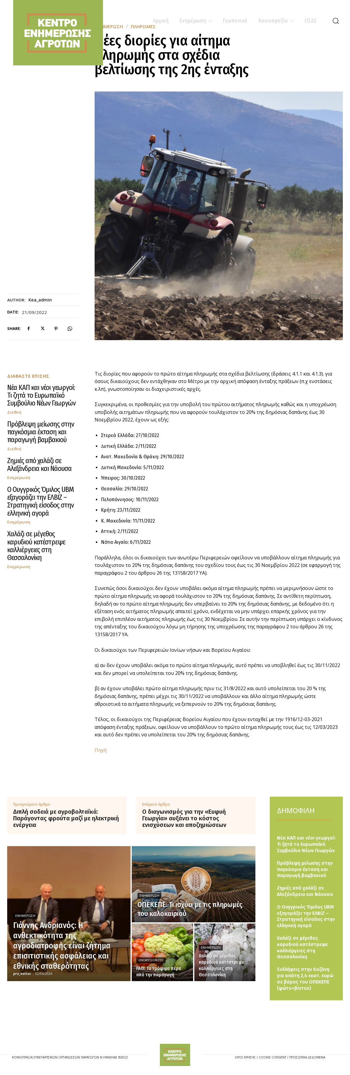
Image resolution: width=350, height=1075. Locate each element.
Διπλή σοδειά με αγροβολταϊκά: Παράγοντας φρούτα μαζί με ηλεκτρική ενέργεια (66, 818)
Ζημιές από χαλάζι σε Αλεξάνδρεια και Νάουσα (39, 465)
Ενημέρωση (19, 478)
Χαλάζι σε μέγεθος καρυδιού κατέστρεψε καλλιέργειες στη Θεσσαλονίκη (36, 546)
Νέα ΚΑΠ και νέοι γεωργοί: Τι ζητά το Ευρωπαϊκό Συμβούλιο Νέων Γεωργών (41, 395)
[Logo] (175, 1055)
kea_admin (40, 299)
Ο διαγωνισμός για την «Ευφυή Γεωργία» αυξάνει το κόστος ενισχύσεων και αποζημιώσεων (184, 818)
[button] (335, 20)
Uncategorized (150, 960)
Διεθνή (14, 412)
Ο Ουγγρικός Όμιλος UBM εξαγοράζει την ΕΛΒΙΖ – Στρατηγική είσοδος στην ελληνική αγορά (40, 501)
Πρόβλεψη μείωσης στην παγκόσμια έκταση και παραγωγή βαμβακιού (40, 432)
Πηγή (101, 750)
